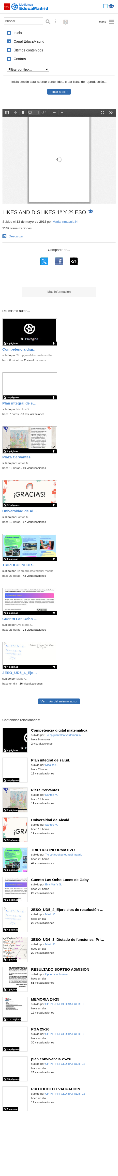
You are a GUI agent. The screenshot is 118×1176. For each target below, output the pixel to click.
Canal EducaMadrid (29, 41)
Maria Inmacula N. (65, 221)
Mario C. (21, 678)
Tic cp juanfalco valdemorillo (34, 355)
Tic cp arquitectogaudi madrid (35, 570)
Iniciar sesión (59, 92)
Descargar (16, 236)
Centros (20, 59)
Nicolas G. (23, 409)
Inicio (18, 33)
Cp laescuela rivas (56, 974)
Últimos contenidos (28, 50)
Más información (59, 292)
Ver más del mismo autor (59, 701)
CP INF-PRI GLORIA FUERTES (65, 1004)
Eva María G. (24, 624)
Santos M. (22, 463)
